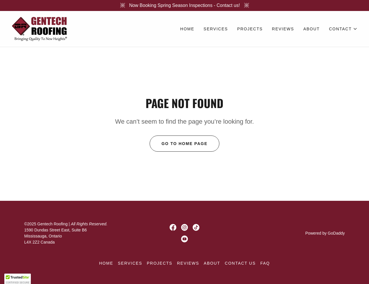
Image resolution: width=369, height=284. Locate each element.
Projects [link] (250, 29)
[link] (40, 28)
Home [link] (187, 29)
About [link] (311, 29)
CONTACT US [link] (240, 263)
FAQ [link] (265, 263)
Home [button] (106, 263)
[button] (343, 28)
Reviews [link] (283, 29)
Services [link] (216, 29)
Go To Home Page (184, 143)
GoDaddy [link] (336, 233)
